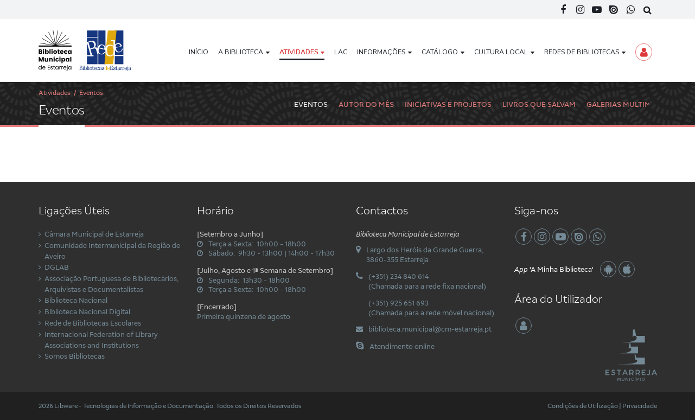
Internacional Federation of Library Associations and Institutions (101, 339)
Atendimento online (402, 346)
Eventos (311, 104)
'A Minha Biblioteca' (554, 269)
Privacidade (639, 406)
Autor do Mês (366, 104)
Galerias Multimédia (627, 104)
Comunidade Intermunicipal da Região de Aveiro (112, 250)
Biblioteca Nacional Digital (87, 311)
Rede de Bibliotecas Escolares (92, 323)
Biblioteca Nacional (75, 300)
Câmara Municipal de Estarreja (94, 234)
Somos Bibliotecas (74, 356)
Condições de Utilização (582, 406)
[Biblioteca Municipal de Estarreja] (85, 50)
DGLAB (56, 267)
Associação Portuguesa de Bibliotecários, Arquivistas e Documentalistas (111, 284)
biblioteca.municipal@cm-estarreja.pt (430, 328)
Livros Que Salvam (539, 104)
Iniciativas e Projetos (448, 104)
